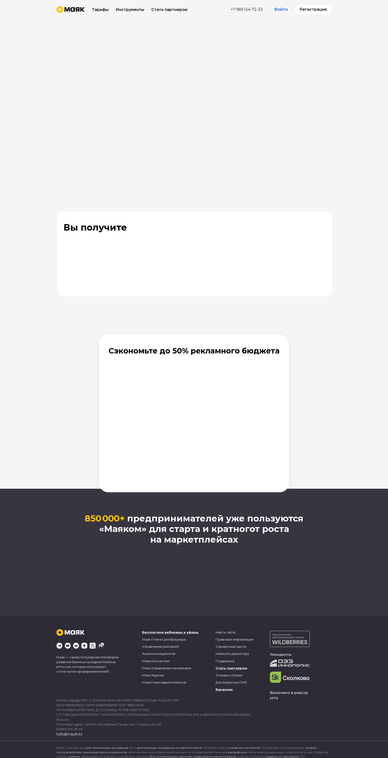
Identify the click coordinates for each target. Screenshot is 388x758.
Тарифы (100, 9)
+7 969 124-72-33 (247, 9)
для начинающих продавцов (106, 747)
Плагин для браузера (168, 639)
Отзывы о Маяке (229, 675)
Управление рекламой (160, 646)
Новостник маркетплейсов (164, 682)
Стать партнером (169, 9)
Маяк (146, 639)
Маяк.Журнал (153, 675)
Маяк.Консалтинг (156, 661)
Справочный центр (231, 646)
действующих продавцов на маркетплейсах (170, 747)
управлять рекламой (244, 747)
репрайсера (237, 752)
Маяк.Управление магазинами (166, 668)
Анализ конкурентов (158, 654)
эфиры (193, 632)
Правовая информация (234, 639)
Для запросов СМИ (231, 682)
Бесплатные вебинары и (164, 632)
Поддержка (225, 661)
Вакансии (224, 689)
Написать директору (232, 654)
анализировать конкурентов (105, 752)
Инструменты (130, 9)
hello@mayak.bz (69, 734)
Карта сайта (225, 632)
